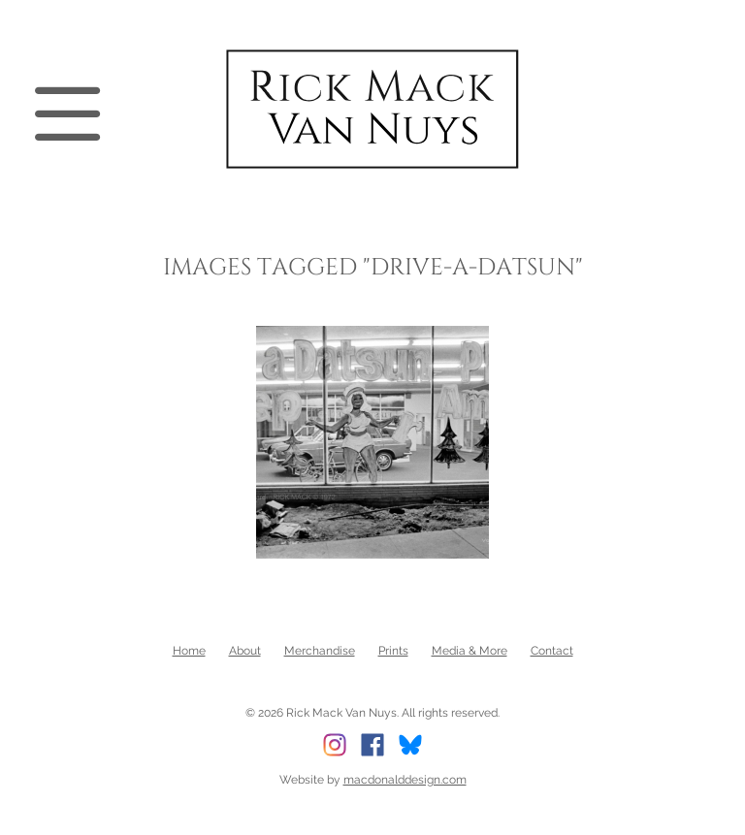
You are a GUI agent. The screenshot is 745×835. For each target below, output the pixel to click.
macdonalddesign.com (405, 780)
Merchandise (319, 651)
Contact (552, 651)
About (245, 651)
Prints (393, 651)
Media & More (469, 651)
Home (189, 651)
